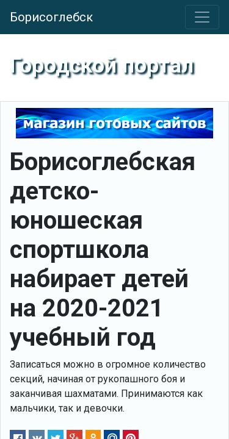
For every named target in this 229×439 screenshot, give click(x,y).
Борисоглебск (51, 17)
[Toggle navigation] (202, 17)
